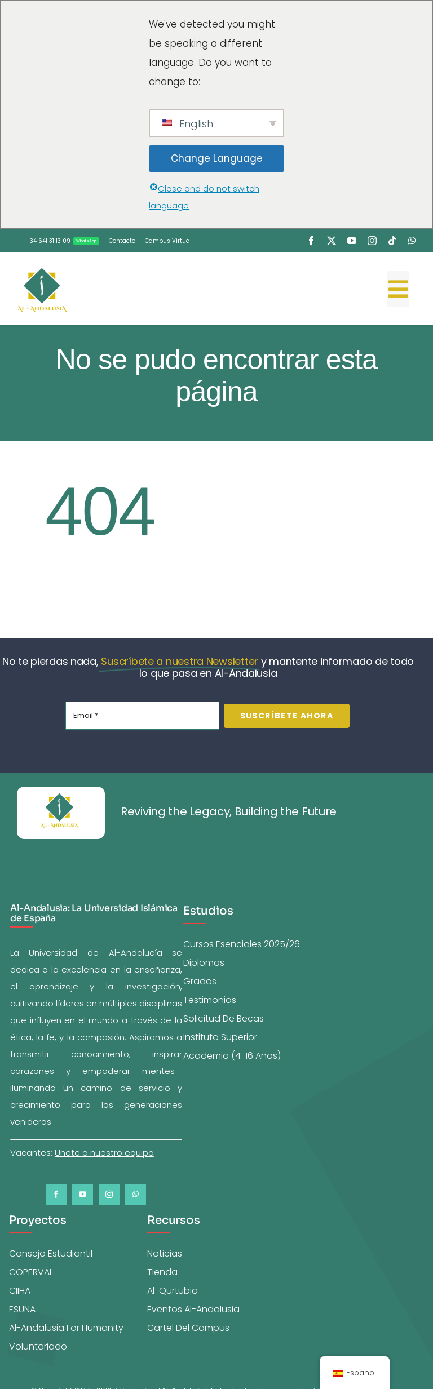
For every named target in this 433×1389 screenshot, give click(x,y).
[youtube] (351, 240)
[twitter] (331, 240)
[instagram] (372, 240)
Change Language (217, 158)
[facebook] (311, 240)
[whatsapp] (412, 240)
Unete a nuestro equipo (104, 1153)
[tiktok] (392, 240)
